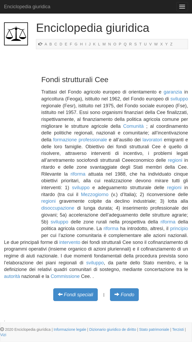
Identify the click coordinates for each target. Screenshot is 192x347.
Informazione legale (70, 329)
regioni (175, 160)
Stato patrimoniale (154, 329)
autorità (12, 276)
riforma (78, 174)
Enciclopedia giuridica (27, 6)
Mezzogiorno (94, 194)
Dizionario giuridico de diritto (112, 329)
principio (179, 228)
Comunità (133, 126)
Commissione (65, 276)
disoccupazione (57, 208)
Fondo (127, 294)
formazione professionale (80, 139)
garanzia (173, 92)
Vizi (3, 335)
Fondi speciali (78, 294)
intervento (69, 242)
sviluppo (179, 98)
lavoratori (152, 139)
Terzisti (178, 329)
